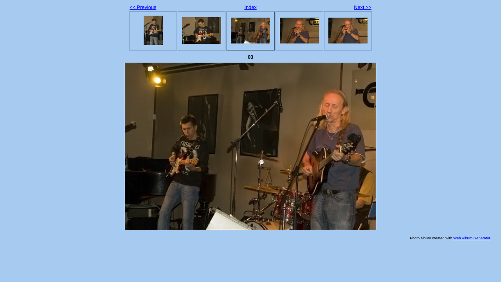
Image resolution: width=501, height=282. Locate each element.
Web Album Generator (471, 238)
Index (250, 7)
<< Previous (143, 7)
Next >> (362, 7)
